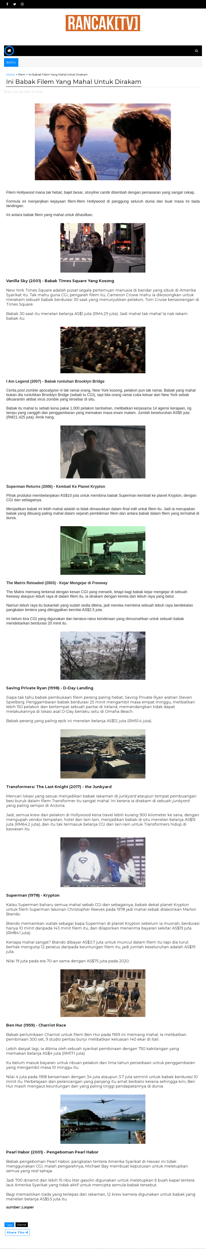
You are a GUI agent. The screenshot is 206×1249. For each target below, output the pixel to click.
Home (10, 75)
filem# (21, 1225)
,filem (39, 92)
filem (21, 75)
